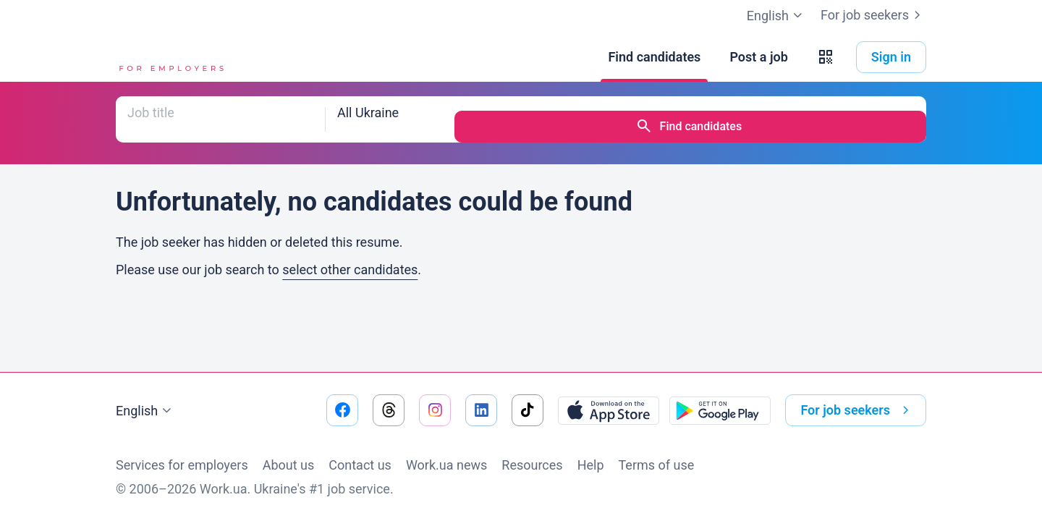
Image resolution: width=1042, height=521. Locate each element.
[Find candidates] (654, 57)
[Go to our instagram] (435, 410)
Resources (531, 465)
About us (289, 465)
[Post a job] (758, 57)
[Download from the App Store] (608, 410)
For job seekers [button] (857, 410)
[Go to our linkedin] (481, 410)
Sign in (891, 56)
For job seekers (873, 15)
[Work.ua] (170, 57)
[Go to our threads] (388, 410)
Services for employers (182, 465)
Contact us (360, 465)
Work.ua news (446, 465)
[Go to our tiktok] (527, 410)
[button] (826, 57)
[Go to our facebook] (342, 410)
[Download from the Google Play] (720, 410)
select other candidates (350, 255)
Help (590, 465)
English (145, 411)
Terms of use (657, 465)
